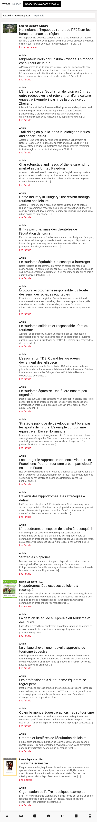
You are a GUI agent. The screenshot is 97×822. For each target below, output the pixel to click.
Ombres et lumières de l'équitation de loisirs (52, 738)
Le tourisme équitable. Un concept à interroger (54, 262)
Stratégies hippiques (35, 557)
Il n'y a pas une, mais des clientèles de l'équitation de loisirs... (48, 231)
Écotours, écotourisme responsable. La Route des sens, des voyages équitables (53, 292)
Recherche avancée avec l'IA (42, 4)
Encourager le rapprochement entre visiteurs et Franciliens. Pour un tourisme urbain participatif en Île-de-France (55, 464)
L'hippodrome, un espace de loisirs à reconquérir (56, 529)
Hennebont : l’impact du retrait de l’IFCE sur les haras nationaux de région (55, 32)
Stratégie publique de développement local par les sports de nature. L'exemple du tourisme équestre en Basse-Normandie (54, 427)
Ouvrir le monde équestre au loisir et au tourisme (56, 712)
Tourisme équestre (33, 763)
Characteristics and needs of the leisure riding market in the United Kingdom (54, 167)
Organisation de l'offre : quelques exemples (52, 792)
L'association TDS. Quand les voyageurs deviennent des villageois (49, 360)
